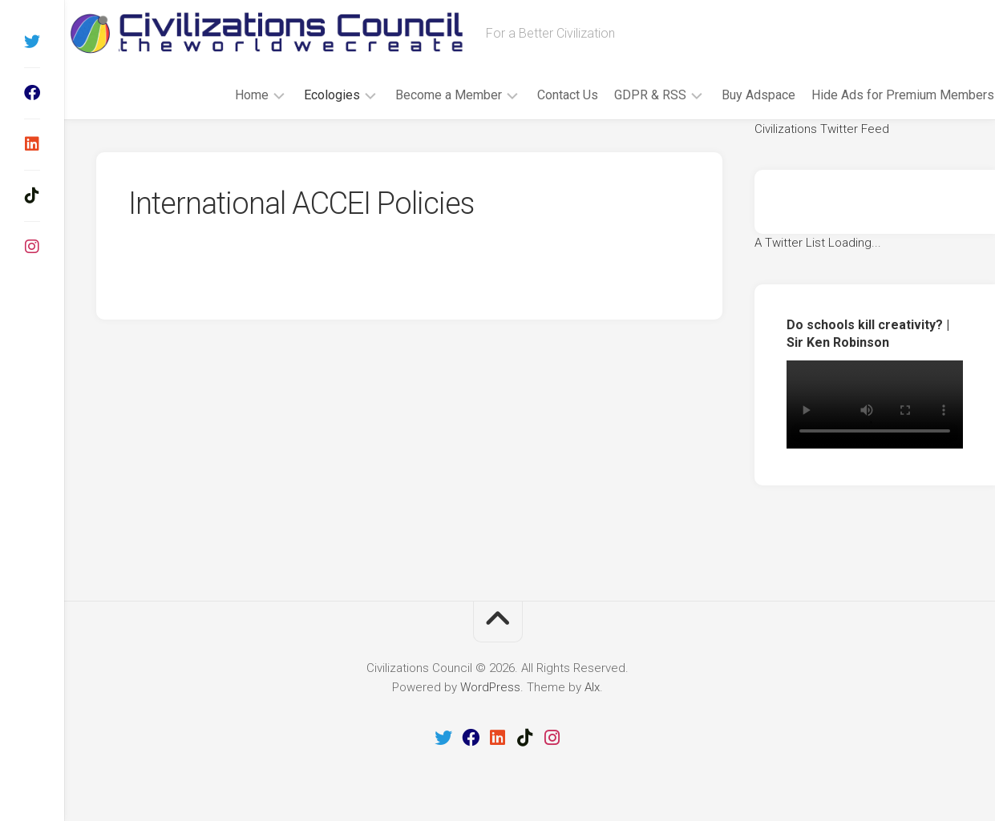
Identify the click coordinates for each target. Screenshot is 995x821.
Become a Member (417, 95)
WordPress (490, 687)
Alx (592, 687)
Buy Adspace (727, 95)
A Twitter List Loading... (817, 242)
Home (220, 95)
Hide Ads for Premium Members (871, 95)
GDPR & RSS (619, 95)
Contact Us (536, 95)
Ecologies (301, 95)
